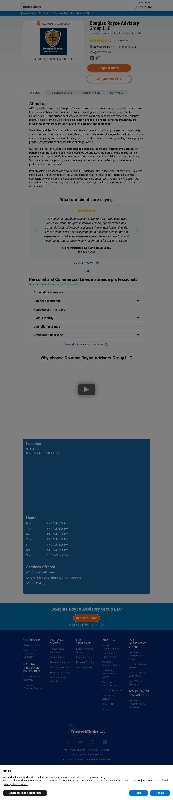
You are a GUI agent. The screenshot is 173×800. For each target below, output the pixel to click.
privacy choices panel (15, 784)
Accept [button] (160, 792)
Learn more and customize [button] (25, 792)
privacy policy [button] (97, 777)
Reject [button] (138, 792)
